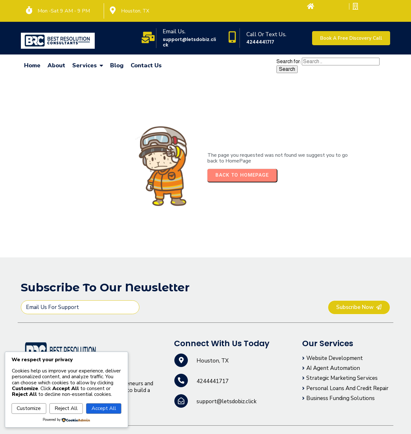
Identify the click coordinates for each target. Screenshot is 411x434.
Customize (29, 408)
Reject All (66, 408)
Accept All (104, 408)
